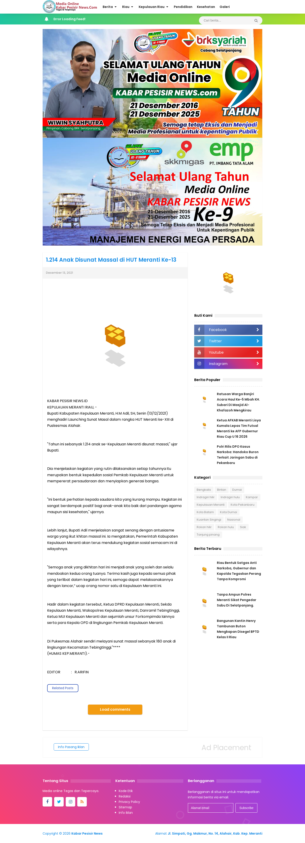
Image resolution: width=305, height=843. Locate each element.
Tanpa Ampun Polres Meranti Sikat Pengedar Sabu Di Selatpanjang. (236, 600)
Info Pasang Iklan (71, 747)
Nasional (233, 519)
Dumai (237, 490)
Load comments (115, 709)
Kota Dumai (228, 512)
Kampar (252, 497)
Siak (243, 527)
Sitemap (125, 807)
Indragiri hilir (206, 497)
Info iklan (126, 812)
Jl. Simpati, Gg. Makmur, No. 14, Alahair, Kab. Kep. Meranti (215, 833)
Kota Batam (205, 512)
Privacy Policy (129, 802)
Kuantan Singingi (209, 519)
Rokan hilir (204, 527)
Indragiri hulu (230, 497)
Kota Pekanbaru (242, 504)
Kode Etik (126, 791)
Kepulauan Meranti (211, 504)
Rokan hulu (226, 527)
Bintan (221, 490)
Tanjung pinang (208, 534)
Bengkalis (204, 490)
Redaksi (125, 796)
